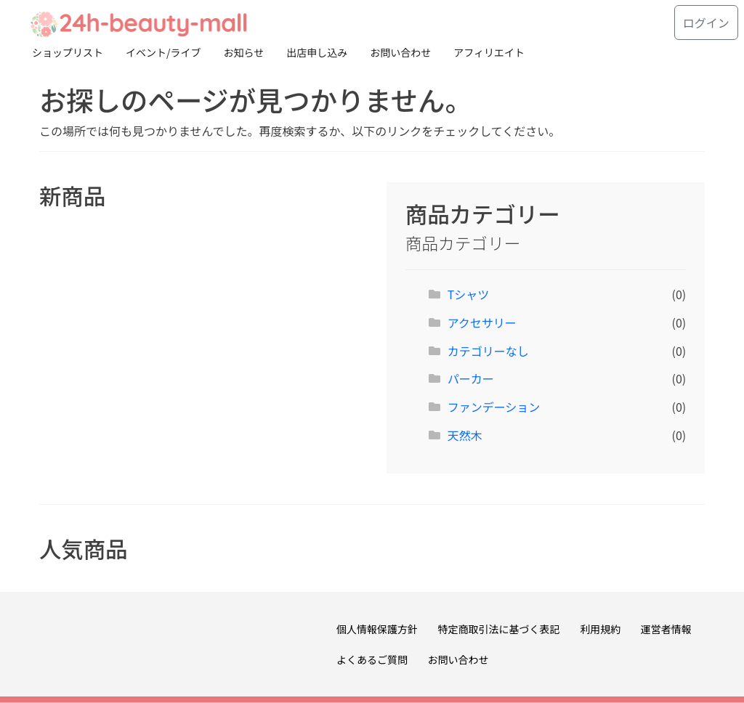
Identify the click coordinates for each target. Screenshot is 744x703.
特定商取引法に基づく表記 (499, 629)
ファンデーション (494, 406)
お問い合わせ (400, 52)
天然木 (465, 435)
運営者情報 (666, 629)
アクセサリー (482, 322)
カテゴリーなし (488, 350)
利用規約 (600, 629)
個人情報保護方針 (377, 629)
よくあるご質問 (372, 659)
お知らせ (244, 52)
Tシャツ (469, 294)
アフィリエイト (489, 52)
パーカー (471, 378)
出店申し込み (316, 52)
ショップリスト (67, 52)
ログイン (706, 22)
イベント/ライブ (163, 52)
